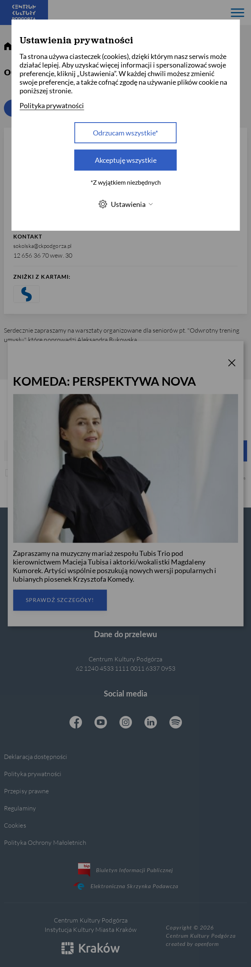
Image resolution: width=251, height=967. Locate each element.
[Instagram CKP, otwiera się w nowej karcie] (125, 723)
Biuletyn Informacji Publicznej (125, 870)
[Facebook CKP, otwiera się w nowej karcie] (75, 723)
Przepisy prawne (26, 790)
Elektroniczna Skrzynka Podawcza (126, 886)
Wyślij (168, 450)
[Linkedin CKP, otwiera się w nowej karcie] (150, 723)
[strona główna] (8, 46)
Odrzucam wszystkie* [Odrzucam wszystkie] (125, 132)
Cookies (15, 825)
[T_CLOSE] (232, 363)
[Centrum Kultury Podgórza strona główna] (24, 12)
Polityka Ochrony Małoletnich (45, 842)
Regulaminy (20, 808)
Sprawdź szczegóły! (60, 600)
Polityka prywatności (32, 773)
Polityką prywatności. (210, 478)
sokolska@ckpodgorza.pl (42, 245)
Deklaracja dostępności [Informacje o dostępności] (35, 756)
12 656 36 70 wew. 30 (42, 255)
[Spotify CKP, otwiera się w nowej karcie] (175, 723)
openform (207, 943)
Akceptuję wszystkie (126, 160)
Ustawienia (125, 204)
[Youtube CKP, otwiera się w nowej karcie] (100, 723)
